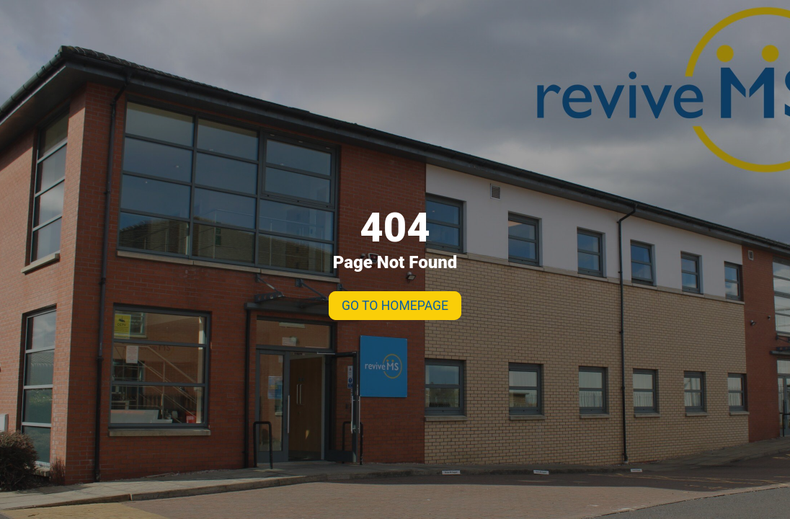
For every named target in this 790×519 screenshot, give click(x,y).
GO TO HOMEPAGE (395, 305)
